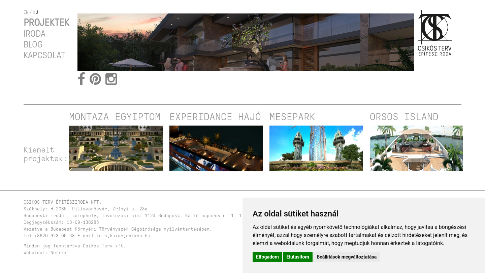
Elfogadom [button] (267, 257)
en (26, 12)
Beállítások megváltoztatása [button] (347, 257)
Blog (33, 44)
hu (35, 12)
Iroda (34, 34)
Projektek (46, 22)
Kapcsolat (44, 55)
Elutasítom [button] (297, 257)
